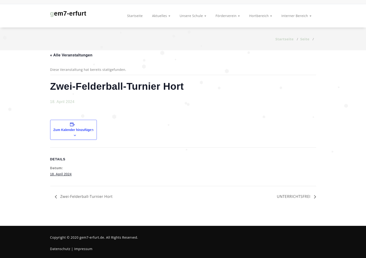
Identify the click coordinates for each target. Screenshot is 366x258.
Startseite (135, 16)
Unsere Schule (193, 16)
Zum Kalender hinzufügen (73, 130)
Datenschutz (60, 249)
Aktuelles (161, 16)
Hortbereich (260, 16)
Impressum (83, 249)
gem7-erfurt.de (92, 237)
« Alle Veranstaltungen (71, 55)
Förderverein (228, 16)
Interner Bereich (296, 16)
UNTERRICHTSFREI (294, 196)
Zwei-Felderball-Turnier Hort (86, 196)
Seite (305, 39)
